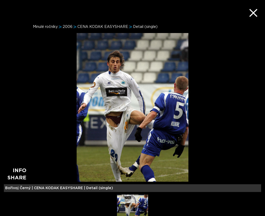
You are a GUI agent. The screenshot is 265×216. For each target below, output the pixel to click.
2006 (67, 27)
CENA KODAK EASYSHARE (102, 27)
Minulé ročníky (45, 27)
